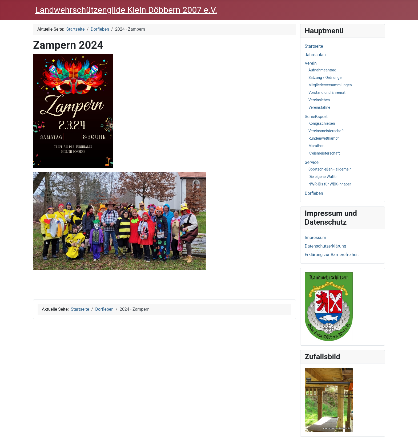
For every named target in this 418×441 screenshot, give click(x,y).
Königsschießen (321, 123)
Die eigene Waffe (322, 177)
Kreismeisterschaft (324, 153)
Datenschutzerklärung (325, 246)
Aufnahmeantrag (322, 70)
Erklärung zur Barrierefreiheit (332, 254)
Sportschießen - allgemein (330, 169)
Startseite (314, 46)
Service (312, 162)
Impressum (315, 237)
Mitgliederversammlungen (330, 85)
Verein (311, 63)
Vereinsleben (319, 100)
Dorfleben (314, 193)
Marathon (316, 146)
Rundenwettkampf (323, 138)
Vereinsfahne (319, 107)
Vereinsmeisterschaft (326, 131)
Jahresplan (315, 54)
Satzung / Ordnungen (326, 77)
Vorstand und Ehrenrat (326, 92)
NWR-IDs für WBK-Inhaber (329, 184)
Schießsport (316, 116)
